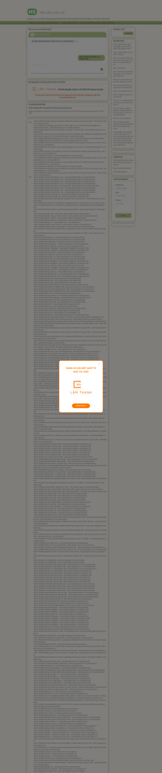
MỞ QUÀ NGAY (81, 405)
